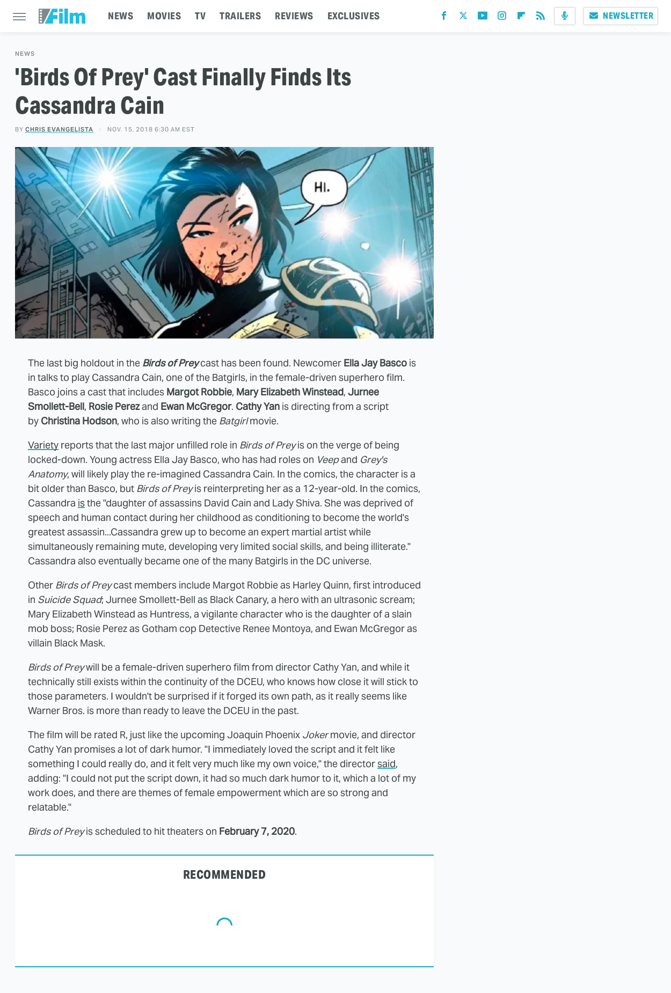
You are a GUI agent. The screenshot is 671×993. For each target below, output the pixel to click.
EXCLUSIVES (353, 16)
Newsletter (620, 15)
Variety (43, 445)
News (25, 53)
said (386, 763)
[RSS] (540, 17)
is (81, 503)
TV (200, 16)
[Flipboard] (521, 17)
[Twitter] (463, 17)
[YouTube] (482, 17)
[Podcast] (564, 16)
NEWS (120, 16)
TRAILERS (240, 16)
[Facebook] (444, 17)
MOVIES (164, 16)
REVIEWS (294, 16)
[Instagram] (502, 17)
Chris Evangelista (59, 129)
